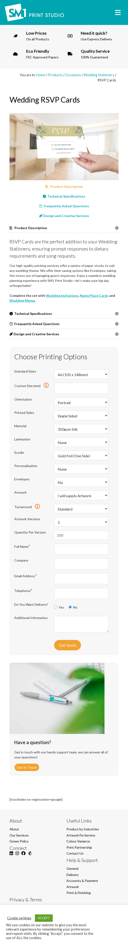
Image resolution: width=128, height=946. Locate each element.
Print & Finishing (78, 893)
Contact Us (75, 853)
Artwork (72, 887)
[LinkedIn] (11, 855)
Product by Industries (82, 829)
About (14, 829)
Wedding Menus (22, 300)
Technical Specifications (64, 196)
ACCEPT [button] (44, 918)
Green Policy (18, 841)
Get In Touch (27, 767)
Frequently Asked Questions (64, 206)
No (73, 607)
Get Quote (67, 645)
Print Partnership (79, 847)
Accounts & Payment (82, 881)
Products (55, 75)
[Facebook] (23, 855)
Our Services (19, 835)
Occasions (73, 75)
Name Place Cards (94, 295)
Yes (59, 607)
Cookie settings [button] (19, 918)
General (72, 868)
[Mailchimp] (30, 855)
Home (40, 75)
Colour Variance (78, 841)
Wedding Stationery (99, 75)
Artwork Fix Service (80, 835)
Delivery (72, 875)
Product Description (64, 186)
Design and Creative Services (64, 216)
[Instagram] (17, 855)
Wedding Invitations (62, 295)
